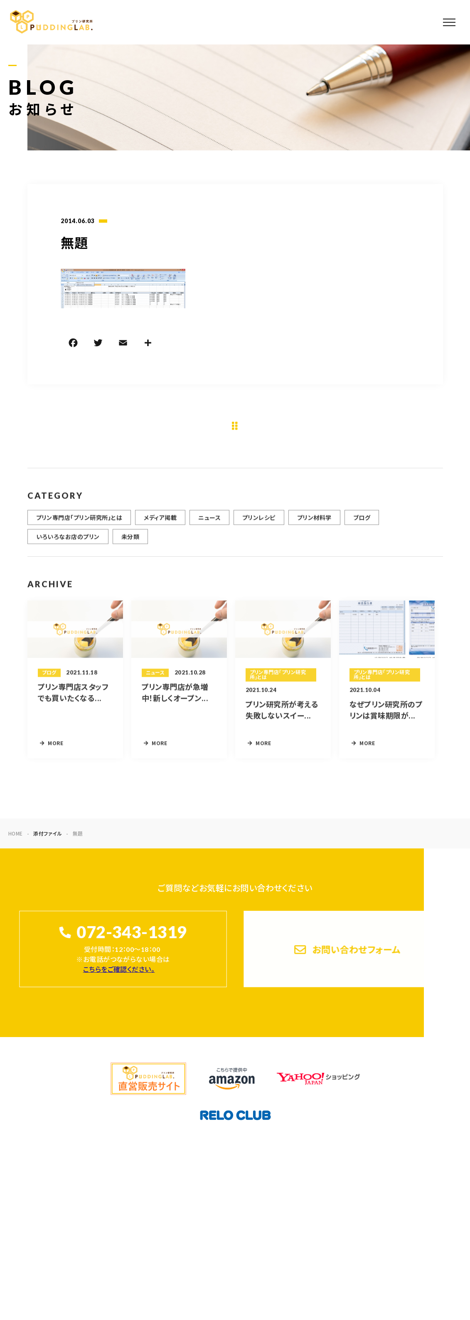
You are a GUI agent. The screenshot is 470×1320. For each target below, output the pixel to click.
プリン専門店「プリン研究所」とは (79, 523)
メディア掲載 (160, 523)
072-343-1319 (131, 932)
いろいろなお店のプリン (68, 542)
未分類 (130, 542)
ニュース (209, 523)
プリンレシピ (259, 523)
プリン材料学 (314, 523)
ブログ (361, 523)
